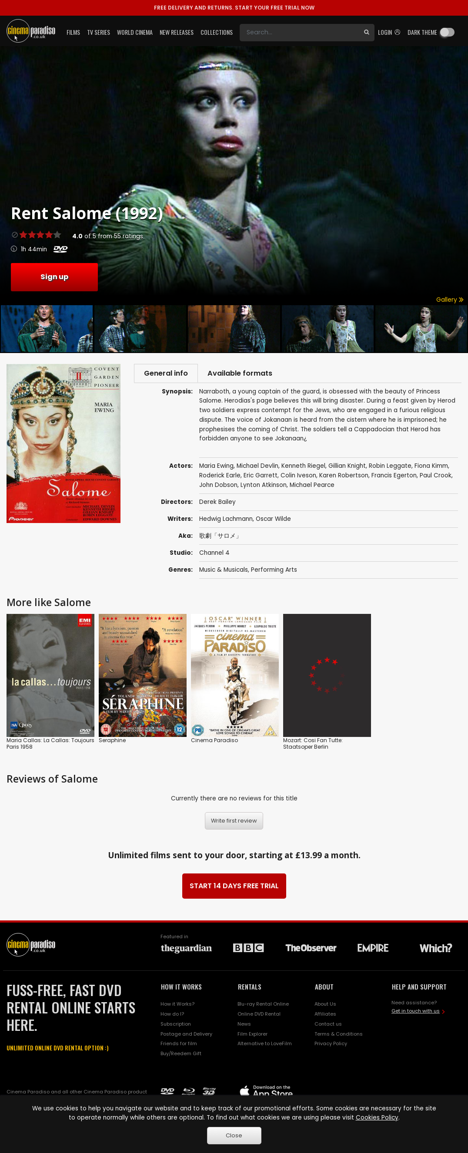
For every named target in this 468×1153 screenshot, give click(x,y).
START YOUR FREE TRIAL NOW (234, 7)
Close (234, 1135)
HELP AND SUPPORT (419, 988)
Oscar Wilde (273, 520)
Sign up (54, 277)
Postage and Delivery (186, 1034)
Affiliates (325, 1014)
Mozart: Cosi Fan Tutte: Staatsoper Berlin (313, 744)
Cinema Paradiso (214, 741)
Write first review (234, 822)
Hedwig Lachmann (226, 520)
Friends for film (178, 1044)
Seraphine (112, 741)
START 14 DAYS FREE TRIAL (234, 887)
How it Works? (177, 1005)
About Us (325, 1005)
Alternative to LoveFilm (264, 1044)
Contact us (328, 1024)
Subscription (175, 1024)
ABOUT (324, 988)
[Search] (299, 32)
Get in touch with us (415, 1012)
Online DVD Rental (259, 1014)
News (244, 1024)
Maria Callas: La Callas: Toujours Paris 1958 (50, 744)
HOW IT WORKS (181, 988)
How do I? (172, 1014)
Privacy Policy (330, 1044)
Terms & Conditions (338, 1034)
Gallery (450, 300)
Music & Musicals (223, 571)
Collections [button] (217, 32)
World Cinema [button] (135, 32)
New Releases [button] (177, 32)
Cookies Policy (377, 1117)
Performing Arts (274, 571)
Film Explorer (252, 1034)
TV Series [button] (98, 32)
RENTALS (249, 988)
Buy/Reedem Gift (180, 1054)
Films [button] (73, 32)
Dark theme (422, 32)
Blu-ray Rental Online (263, 1005)
